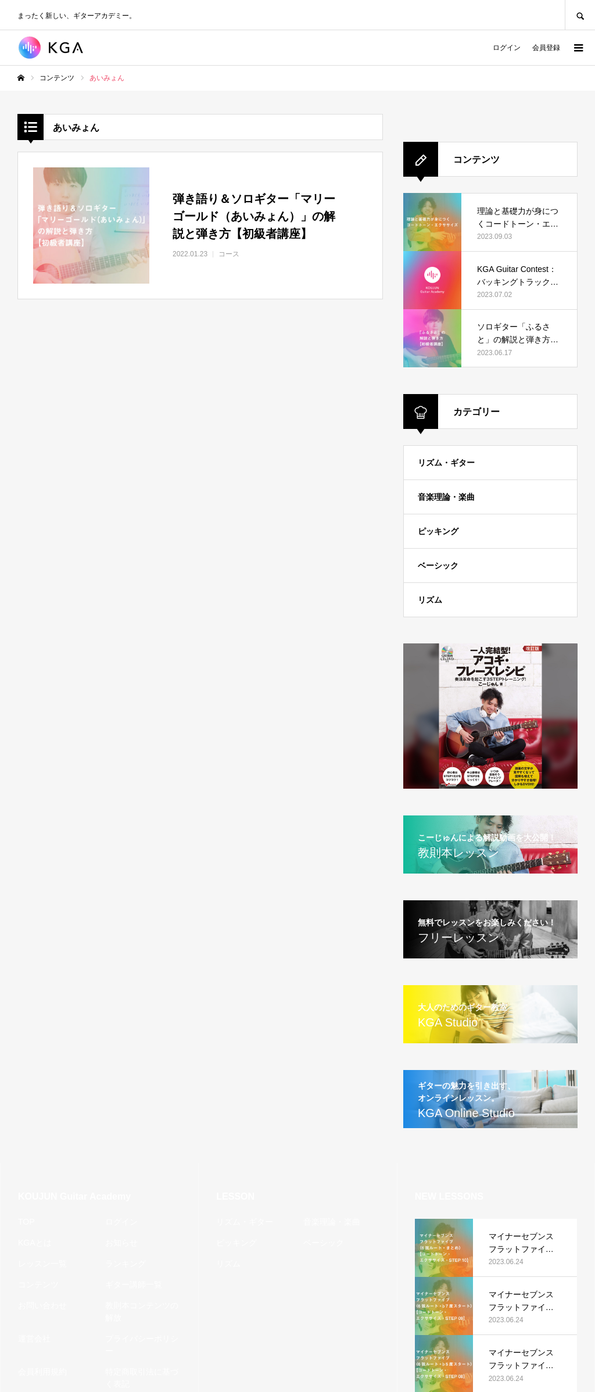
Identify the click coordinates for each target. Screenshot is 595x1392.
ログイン (507, 48)
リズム (430, 599)
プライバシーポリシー (141, 1344)
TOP (26, 1221)
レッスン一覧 (42, 1263)
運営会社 (34, 1338)
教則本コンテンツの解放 (141, 1311)
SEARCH (580, 15)
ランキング (125, 1263)
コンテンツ (38, 1284)
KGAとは (35, 1242)
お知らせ (121, 1242)
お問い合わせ (42, 1305)
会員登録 (546, 48)
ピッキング (438, 531)
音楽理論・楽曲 (446, 497)
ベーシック (438, 565)
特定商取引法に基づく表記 (141, 1378)
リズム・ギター (446, 462)
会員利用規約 (42, 1371)
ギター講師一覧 (133, 1284)
